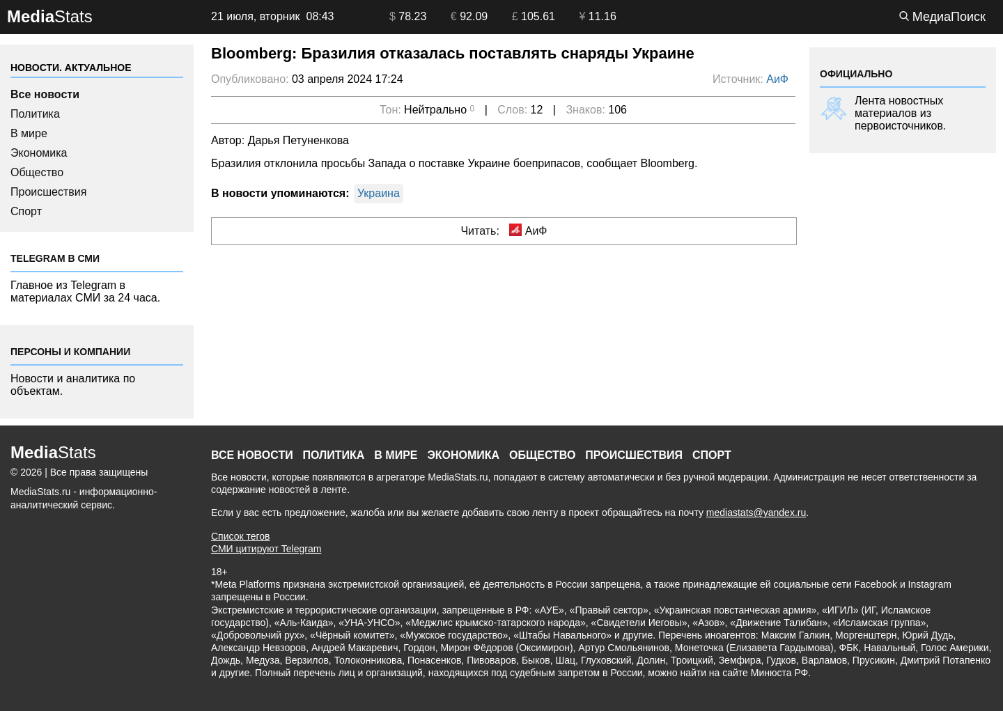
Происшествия (48, 192)
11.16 (597, 16)
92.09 (469, 16)
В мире (28, 133)
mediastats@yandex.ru (756, 512)
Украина (378, 193)
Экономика (39, 153)
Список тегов (240, 536)
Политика (35, 114)
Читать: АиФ (503, 230)
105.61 (533, 16)
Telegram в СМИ (55, 258)
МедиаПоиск (942, 17)
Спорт (26, 211)
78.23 (407, 16)
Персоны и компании (70, 351)
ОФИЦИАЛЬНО (856, 73)
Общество (36, 172)
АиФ (777, 79)
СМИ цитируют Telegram (266, 548)
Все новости (44, 94)
